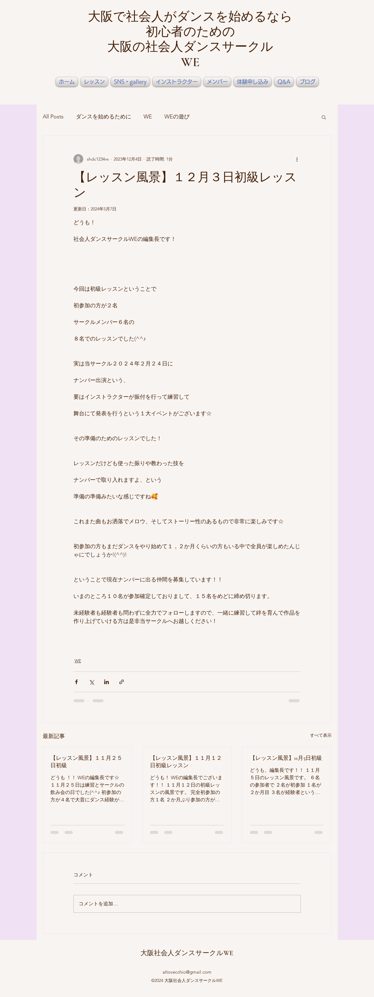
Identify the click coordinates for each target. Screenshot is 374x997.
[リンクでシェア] (121, 682)
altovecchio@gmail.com (187, 972)
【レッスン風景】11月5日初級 (286, 758)
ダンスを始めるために (103, 116)
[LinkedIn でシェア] (106, 682)
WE (148, 116)
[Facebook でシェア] (76, 682)
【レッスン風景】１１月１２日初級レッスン (186, 762)
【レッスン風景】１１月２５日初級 (86, 762)
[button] (324, 116)
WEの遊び (177, 116)
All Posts (53, 116)
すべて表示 (321, 735)
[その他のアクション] (297, 159)
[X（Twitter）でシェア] (91, 682)
